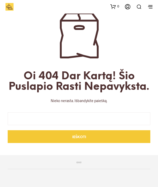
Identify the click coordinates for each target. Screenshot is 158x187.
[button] (114, 6)
